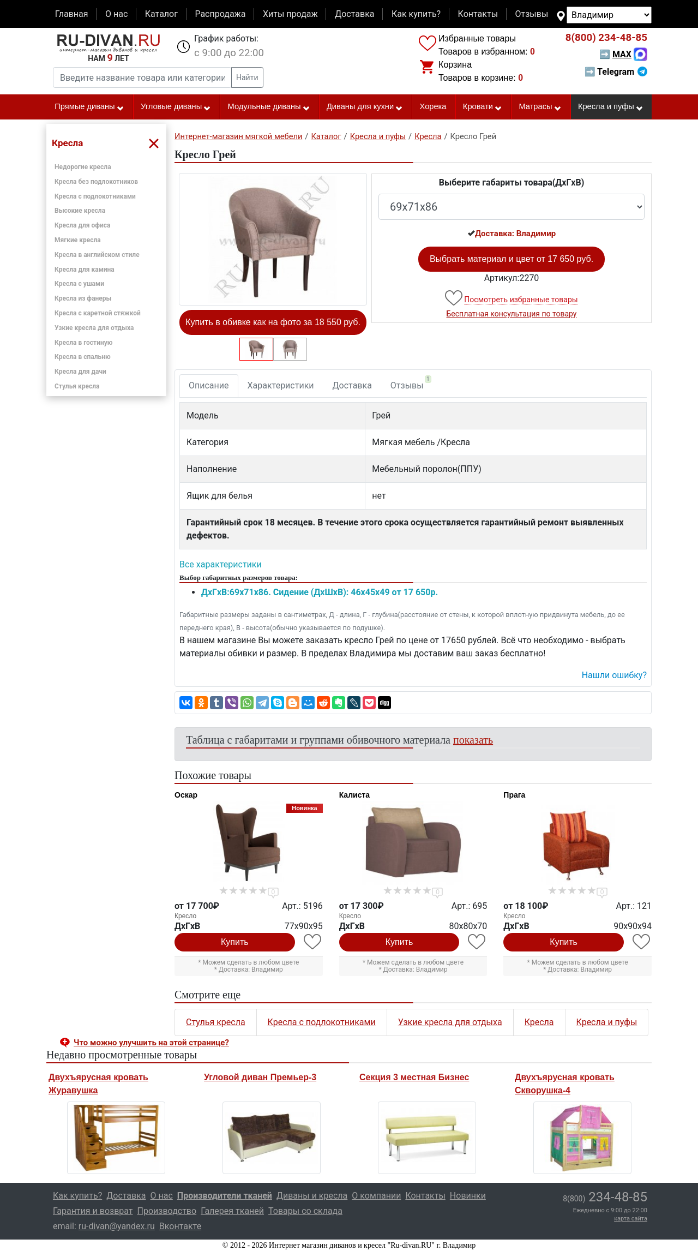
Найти (247, 77)
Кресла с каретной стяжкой (98, 313)
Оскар (185, 795)
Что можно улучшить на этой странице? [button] (151, 1043)
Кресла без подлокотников (96, 181)
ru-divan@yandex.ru (117, 1226)
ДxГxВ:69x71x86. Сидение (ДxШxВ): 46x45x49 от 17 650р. (319, 592)
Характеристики (281, 385)
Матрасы (540, 107)
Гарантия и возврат (93, 1211)
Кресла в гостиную (84, 342)
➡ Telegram (616, 72)
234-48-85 (606, 38)
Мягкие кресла (78, 240)
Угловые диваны (176, 107)
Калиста (354, 795)
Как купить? (416, 14)
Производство (167, 1211)
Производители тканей (224, 1195)
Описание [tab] (209, 385)
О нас (116, 14)
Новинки (468, 1195)
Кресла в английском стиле (97, 255)
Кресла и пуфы (610, 107)
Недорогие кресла (83, 167)
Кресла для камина (85, 269)
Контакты (478, 14)
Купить (235, 942)
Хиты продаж (290, 14)
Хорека (433, 106)
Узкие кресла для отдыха (94, 328)
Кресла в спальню (83, 357)
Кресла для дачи (80, 371)
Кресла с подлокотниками (95, 196)
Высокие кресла (80, 210)
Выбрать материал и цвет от (511, 259)
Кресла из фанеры (83, 298)
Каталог (161, 14)
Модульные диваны (269, 107)
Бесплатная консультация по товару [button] (512, 313)
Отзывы (532, 14)
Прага (514, 795)
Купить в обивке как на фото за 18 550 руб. (272, 322)
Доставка (354, 14)
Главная (71, 14)
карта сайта (630, 1218)
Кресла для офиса (83, 225)
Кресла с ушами (79, 284)
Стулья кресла (77, 386)
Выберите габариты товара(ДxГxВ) (512, 182)
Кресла (539, 1022)
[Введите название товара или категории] (142, 77)
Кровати (482, 107)
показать (473, 740)
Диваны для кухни (365, 107)
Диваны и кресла (311, 1195)
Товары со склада (305, 1211)
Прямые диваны (89, 107)
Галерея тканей (232, 1211)
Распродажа (220, 14)
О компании (376, 1195)
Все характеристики (220, 564)
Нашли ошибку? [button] (614, 675)
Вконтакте (180, 1226)
